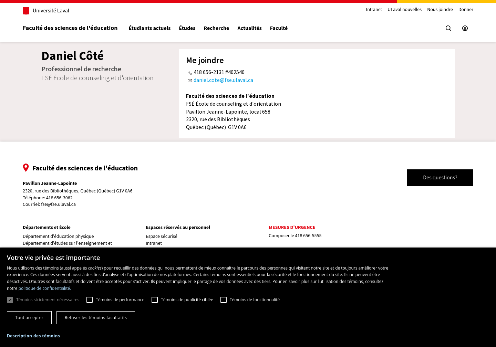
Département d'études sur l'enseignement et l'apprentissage (67, 246)
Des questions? (440, 177)
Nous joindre (440, 10)
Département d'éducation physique (58, 236)
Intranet (374, 10)
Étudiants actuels (149, 28)
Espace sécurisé (161, 236)
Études (187, 28)
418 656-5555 (308, 235)
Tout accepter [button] (29, 317)
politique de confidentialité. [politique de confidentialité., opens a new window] (45, 288)
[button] (33, 336)
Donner (465, 10)
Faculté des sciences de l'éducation (70, 28)
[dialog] (248, 297)
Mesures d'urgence (292, 227)
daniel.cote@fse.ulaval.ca (223, 79)
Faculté (279, 28)
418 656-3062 (59, 198)
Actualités (249, 28)
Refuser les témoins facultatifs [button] (96, 317)
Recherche (216, 28)
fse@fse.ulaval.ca (58, 204)
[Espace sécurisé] (465, 28)
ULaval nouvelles (405, 10)
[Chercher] (448, 28)
